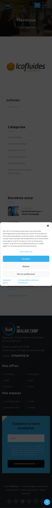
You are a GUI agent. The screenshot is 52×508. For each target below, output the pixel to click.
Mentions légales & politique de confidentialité (28, 281)
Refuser (26, 266)
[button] (47, 225)
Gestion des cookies (7, 281)
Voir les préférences (26, 274)
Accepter (26, 259)
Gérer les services (26, 251)
